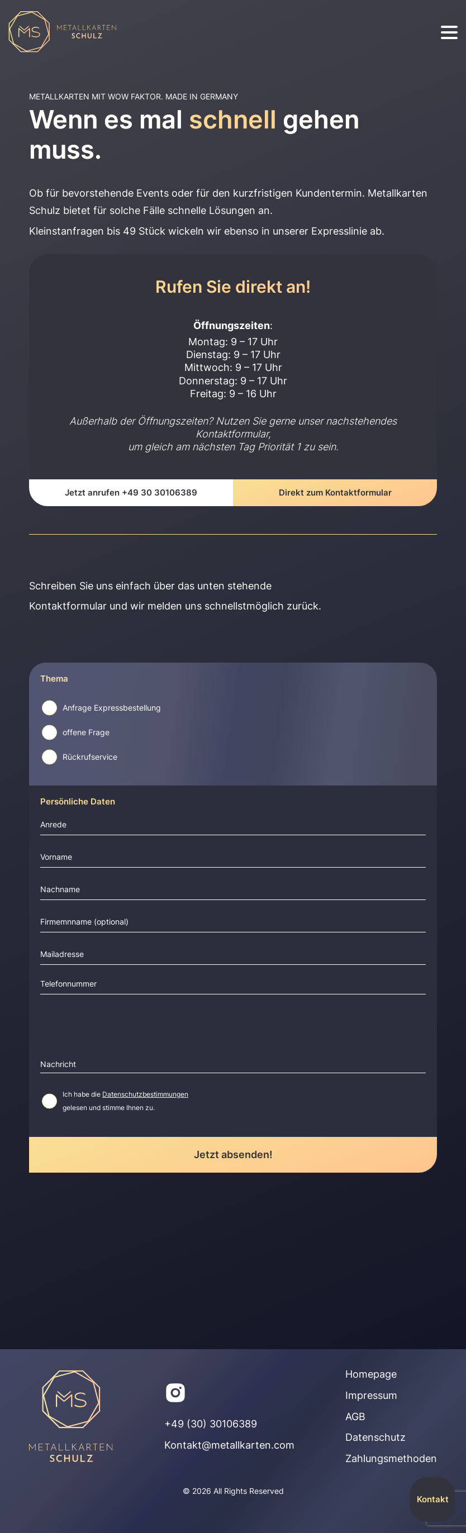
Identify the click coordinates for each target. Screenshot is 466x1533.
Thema (54, 679)
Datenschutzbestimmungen (145, 1094)
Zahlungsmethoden (391, 1458)
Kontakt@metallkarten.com (229, 1445)
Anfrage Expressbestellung (112, 707)
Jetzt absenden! (233, 1154)
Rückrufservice (90, 757)
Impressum (371, 1395)
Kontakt (433, 1499)
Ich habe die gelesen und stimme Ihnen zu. (125, 1101)
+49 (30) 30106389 (210, 1424)
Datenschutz (375, 1437)
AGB (355, 1416)
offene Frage (86, 732)
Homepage (371, 1374)
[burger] (449, 33)
